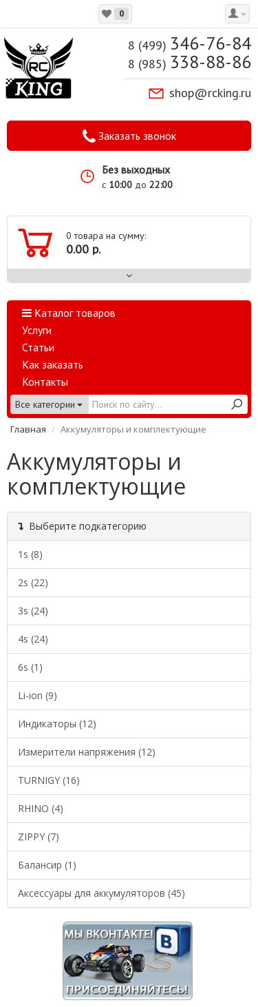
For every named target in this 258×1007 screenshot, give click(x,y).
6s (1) (30, 667)
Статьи (38, 347)
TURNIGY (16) (49, 780)
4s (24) (33, 638)
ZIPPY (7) (38, 836)
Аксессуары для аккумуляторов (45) (101, 893)
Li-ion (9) (37, 695)
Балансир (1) (47, 864)
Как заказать (52, 364)
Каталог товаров (69, 313)
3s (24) (33, 610)
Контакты (45, 381)
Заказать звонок (129, 136)
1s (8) (30, 554)
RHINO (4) (40, 808)
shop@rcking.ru (210, 93)
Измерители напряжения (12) (86, 751)
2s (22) (33, 582)
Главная (28, 429)
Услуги (37, 330)
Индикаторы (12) (57, 723)
